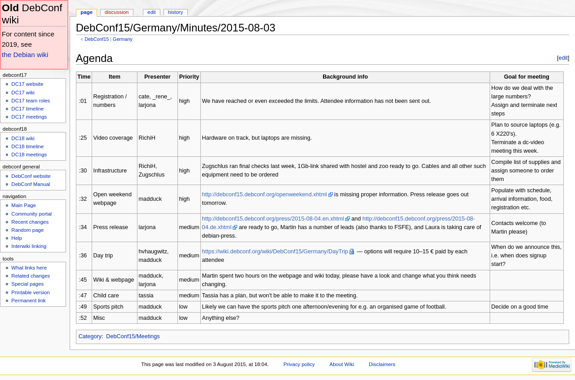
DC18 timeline (27, 146)
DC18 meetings (29, 154)
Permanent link (28, 300)
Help (16, 238)
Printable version (30, 292)
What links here (29, 267)
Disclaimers (382, 364)
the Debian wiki (25, 54)
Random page (27, 230)
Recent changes (30, 222)
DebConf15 (96, 39)
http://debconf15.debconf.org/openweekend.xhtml (264, 194)
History (175, 12)
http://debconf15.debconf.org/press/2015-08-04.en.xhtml (273, 219)
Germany (123, 39)
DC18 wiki (23, 138)
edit (562, 58)
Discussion (116, 12)
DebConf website (30, 176)
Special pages (27, 284)
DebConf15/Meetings (132, 336)
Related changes (30, 275)
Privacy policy (299, 364)
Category (90, 336)
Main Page (23, 205)
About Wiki (342, 364)
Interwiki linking (28, 246)
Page (86, 12)
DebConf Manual (30, 184)
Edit (151, 12)
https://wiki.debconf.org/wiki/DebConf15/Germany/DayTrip (275, 251)
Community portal (31, 214)
